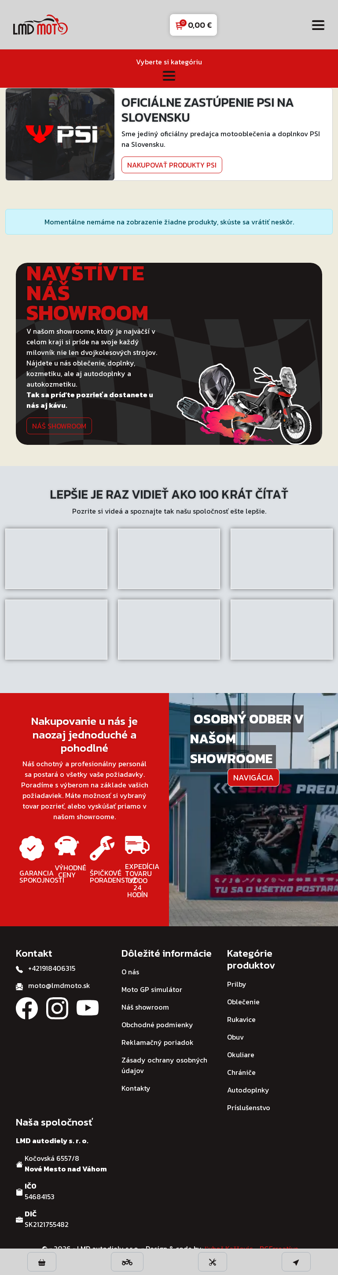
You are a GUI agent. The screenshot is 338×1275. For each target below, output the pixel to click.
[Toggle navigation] (318, 25)
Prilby (236, 984)
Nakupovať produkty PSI (172, 165)
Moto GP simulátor (151, 989)
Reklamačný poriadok (157, 1042)
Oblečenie (243, 1001)
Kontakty (136, 1088)
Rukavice (241, 1019)
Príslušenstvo (248, 1107)
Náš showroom (59, 426)
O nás (130, 971)
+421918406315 (51, 968)
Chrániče (241, 1072)
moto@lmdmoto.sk (59, 985)
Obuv (235, 1037)
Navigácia (253, 777)
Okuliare (240, 1054)
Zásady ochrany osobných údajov (164, 1065)
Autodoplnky (248, 1090)
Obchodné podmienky (157, 1024)
